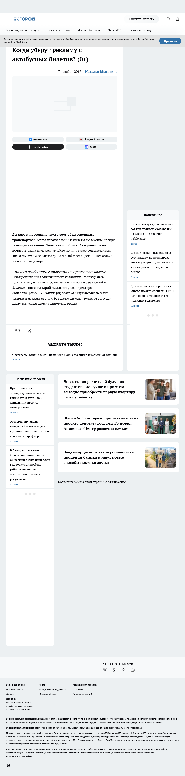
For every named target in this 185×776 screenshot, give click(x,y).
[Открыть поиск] (168, 19)
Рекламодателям (59, 30)
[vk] (18, 330)
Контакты (78, 689)
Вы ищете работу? (141, 30)
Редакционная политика (85, 684)
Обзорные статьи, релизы (52, 689)
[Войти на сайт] (177, 19)
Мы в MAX (114, 30)
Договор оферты (48, 694)
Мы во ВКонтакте (89, 30)
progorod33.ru (116, 727)
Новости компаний (82, 694)
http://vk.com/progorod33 (78, 736)
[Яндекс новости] (91, 139)
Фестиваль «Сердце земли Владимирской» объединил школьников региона (64, 357)
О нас (42, 684)
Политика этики (14, 689)
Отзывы (10, 694)
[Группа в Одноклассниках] (114, 669)
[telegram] (30, 330)
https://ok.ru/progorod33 (106, 736)
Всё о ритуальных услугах (23, 30)
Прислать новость (141, 19)
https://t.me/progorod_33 (134, 736)
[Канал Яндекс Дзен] (38, 147)
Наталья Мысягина (101, 71)
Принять (170, 41)
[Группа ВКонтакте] (38, 139)
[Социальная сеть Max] (91, 147)
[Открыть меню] (7, 19)
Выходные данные (15, 684)
